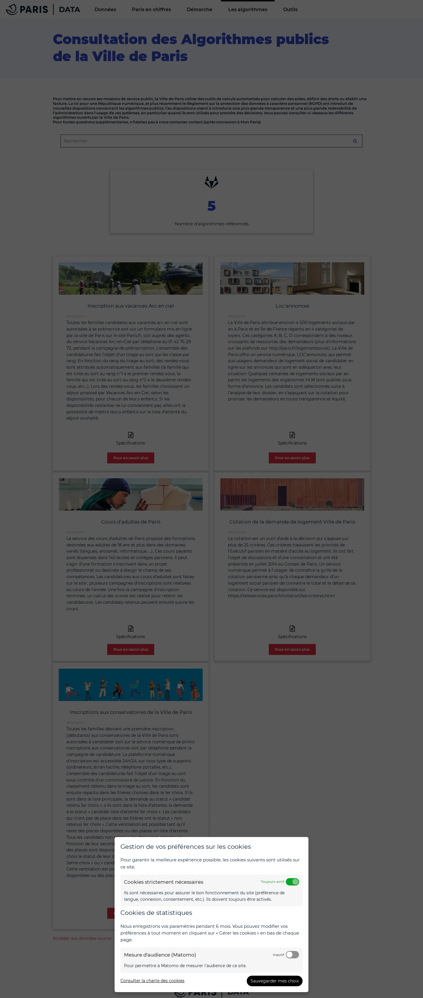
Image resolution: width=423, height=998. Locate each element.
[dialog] (211, 914)
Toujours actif (272, 882)
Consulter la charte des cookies (152, 980)
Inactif (278, 955)
